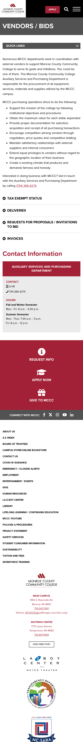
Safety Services (13, 537)
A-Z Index (8, 437)
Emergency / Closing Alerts (21, 468)
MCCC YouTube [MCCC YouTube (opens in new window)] (12, 518)
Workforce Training (16, 562)
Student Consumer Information (24, 543)
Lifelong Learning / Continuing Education (30, 512)
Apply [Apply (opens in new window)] (52, 9)
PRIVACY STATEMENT (15, 531)
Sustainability (12, 549)
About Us (9, 431)
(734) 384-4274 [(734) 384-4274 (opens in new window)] (26, 186)
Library (8, 506)
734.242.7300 (41, 608)
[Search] (66, 9)
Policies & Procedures (17, 524)
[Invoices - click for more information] (41, 238)
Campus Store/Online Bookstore (24, 450)
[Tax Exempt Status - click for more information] (41, 198)
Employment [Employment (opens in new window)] (11, 475)
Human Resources (15, 493)
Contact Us (10, 456)
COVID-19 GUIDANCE (15, 462)
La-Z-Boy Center (13, 499)
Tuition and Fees (13, 555)
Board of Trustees (15, 444)
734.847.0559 (41, 634)
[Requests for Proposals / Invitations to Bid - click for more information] (41, 224)
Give (5, 487)
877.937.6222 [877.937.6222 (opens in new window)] (32, 612)
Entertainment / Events (18, 481)
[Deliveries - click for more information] (41, 210)
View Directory (41, 644)
